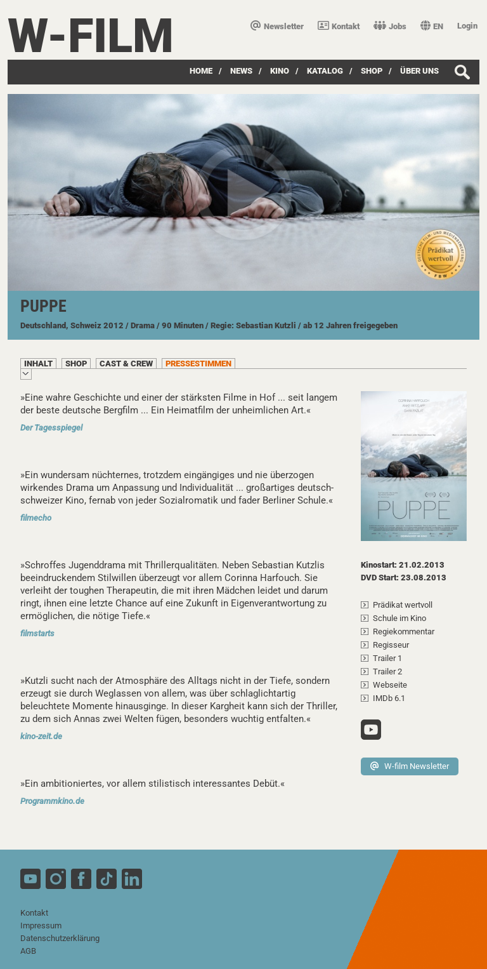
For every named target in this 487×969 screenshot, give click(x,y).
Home (201, 71)
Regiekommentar (403, 631)
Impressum (41, 925)
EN (431, 26)
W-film (91, 35)
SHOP (371, 71)
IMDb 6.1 (389, 698)
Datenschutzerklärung (60, 938)
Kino (279, 71)
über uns (419, 71)
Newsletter (277, 26)
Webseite (390, 685)
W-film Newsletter (409, 766)
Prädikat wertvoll (402, 605)
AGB (28, 951)
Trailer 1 (387, 658)
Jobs (389, 26)
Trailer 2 (387, 671)
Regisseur (391, 645)
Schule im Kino (399, 618)
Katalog (325, 71)
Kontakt (339, 26)
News (241, 71)
